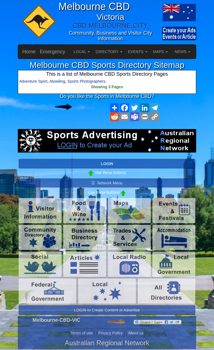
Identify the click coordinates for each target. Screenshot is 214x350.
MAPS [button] (160, 51)
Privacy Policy (110, 333)
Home (29, 51)
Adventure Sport (33, 81)
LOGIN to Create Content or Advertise (107, 310)
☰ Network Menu (106, 183)
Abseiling (57, 81)
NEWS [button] (182, 51)
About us (136, 333)
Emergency (52, 51)
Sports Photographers (86, 81)
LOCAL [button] (82, 51)
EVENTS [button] (137, 51)
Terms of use (81, 333)
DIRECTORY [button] (109, 51)
